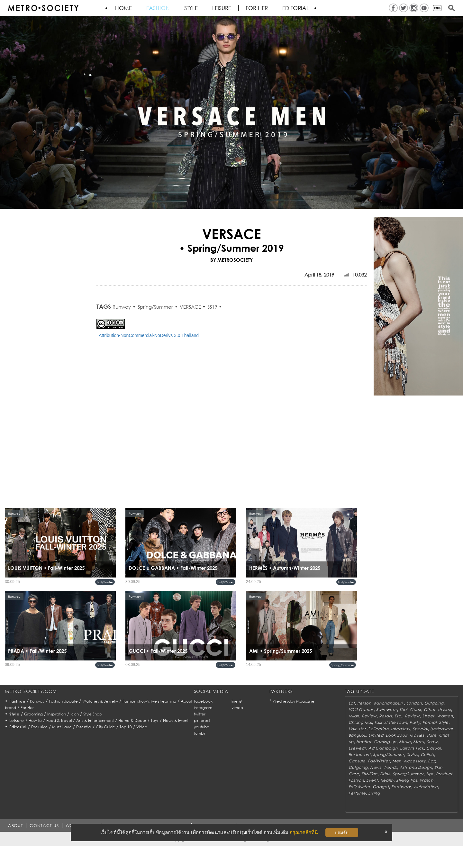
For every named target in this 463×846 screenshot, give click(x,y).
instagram (203, 707)
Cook (415, 709)
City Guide (105, 726)
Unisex (444, 709)
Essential (83, 726)
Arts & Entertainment (95, 720)
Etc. (398, 716)
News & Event (175, 720)
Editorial (295, 8)
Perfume (357, 793)
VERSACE (191, 307)
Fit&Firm (369, 773)
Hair (353, 728)
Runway (122, 307)
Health (387, 780)
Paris (432, 735)
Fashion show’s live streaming (149, 701)
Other (430, 709)
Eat (352, 703)
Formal (429, 722)
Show (432, 741)
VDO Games (361, 709)
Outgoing (434, 703)
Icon (74, 714)
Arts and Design (416, 767)
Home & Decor (132, 720)
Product (444, 773)
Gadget (381, 786)
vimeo (237, 707)
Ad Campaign (382, 748)
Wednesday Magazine (293, 701)
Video (141, 726)
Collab (427, 754)
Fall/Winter (105, 582)
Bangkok (357, 735)
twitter (199, 714)
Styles (412, 754)
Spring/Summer (155, 307)
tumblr (199, 733)
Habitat (363, 741)
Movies (417, 735)
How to (35, 720)
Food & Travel (59, 720)
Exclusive (39, 726)
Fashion (158, 8)
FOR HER (257, 8)
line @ (237, 701)
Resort (385, 716)
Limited (375, 735)
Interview (400, 728)
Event (372, 780)
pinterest (202, 720)
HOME (123, 8)
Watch (426, 780)
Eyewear (357, 748)
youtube (201, 726)
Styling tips (406, 780)
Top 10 (126, 726)
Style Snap (92, 714)
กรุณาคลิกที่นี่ (304, 832)
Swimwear (386, 709)
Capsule (357, 761)
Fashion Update (63, 701)
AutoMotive (426, 786)
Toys (155, 720)
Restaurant (360, 754)
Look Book (396, 735)
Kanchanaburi (389, 703)
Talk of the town (390, 722)
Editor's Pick (412, 748)
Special (420, 728)
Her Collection (373, 728)
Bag (432, 761)
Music (405, 741)
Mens (418, 741)
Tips (429, 773)
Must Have (62, 726)
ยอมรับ (342, 832)
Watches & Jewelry (100, 701)
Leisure (221, 8)
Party (415, 722)
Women (445, 716)
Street (428, 716)
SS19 (212, 307)
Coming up (385, 741)
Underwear (441, 728)
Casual (433, 748)
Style (191, 8)
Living (374, 793)
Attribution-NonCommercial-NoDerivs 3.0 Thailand (149, 335)
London (414, 703)
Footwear (401, 786)
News (375, 767)
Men (396, 761)
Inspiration (56, 714)
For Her (27, 707)
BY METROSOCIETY (231, 260)
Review (369, 716)
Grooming (33, 714)
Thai (403, 709)
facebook (203, 701)
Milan (354, 716)
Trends (390, 767)
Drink (385, 773)
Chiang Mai (360, 722)
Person (364, 703)
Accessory (414, 761)
